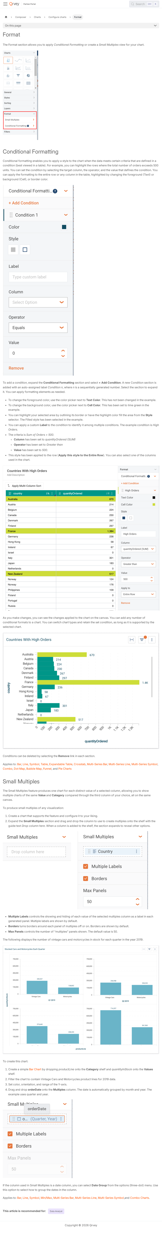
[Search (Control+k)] (144, 4)
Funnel (47, 768)
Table (44, 764)
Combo (7, 768)
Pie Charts (65, 768)
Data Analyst (56, 1211)
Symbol (34, 764)
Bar (19, 764)
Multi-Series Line (119, 764)
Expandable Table (60, 764)
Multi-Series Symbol (144, 764)
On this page (13, 25)
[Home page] (6, 17)
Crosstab (80, 764)
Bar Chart (35, 1069)
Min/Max (46, 1197)
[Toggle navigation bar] (5, 4)
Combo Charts (139, 1197)
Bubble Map (34, 768)
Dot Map (19, 768)
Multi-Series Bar (97, 764)
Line (25, 764)
